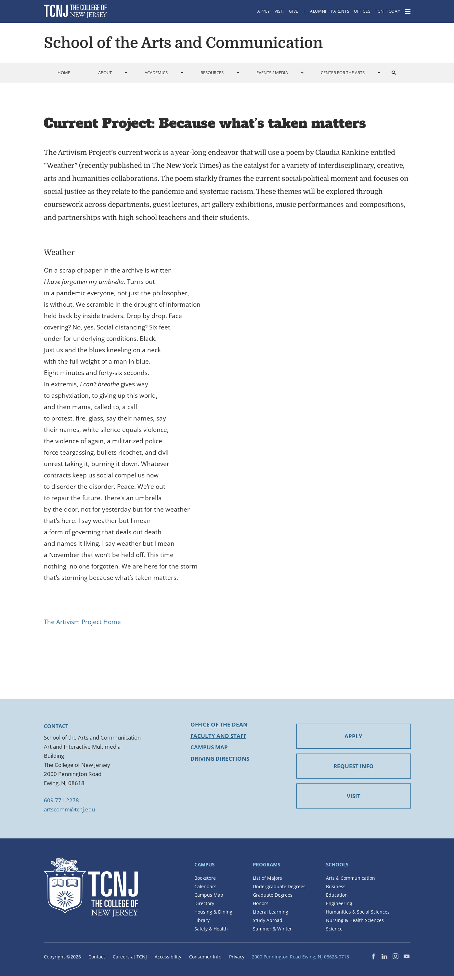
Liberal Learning (270, 912)
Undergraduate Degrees (279, 886)
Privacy (236, 957)
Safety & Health (211, 929)
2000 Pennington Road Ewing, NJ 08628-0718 (300, 957)
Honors (260, 903)
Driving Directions (219, 758)
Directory (204, 903)
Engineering (339, 903)
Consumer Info (205, 957)
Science (334, 929)
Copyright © (62, 957)
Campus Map (209, 747)
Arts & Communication (350, 878)
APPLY (353, 736)
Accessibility (168, 957)
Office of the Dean (219, 724)
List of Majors (267, 878)
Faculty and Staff (218, 736)
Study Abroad (267, 920)
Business (335, 886)
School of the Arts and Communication (183, 42)
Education (337, 895)
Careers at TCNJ (130, 957)
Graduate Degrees (272, 895)
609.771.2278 (61, 800)
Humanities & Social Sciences (358, 912)
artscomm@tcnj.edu (69, 809)
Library (202, 920)
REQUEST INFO (353, 766)
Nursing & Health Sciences (355, 920)
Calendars (205, 886)
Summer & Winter (272, 929)
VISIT (353, 796)
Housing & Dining (213, 912)
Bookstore (205, 878)
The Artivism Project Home (82, 622)
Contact (96, 957)
